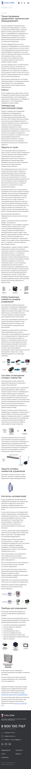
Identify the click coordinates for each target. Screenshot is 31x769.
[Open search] (21, 3)
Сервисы (18, 754)
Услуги (3, 754)
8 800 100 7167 (13, 726)
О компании (4, 7)
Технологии (19, 750)
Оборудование (5, 750)
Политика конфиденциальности (8, 762)
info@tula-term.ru (8, 736)
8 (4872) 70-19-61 (8, 733)
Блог (10, 7)
